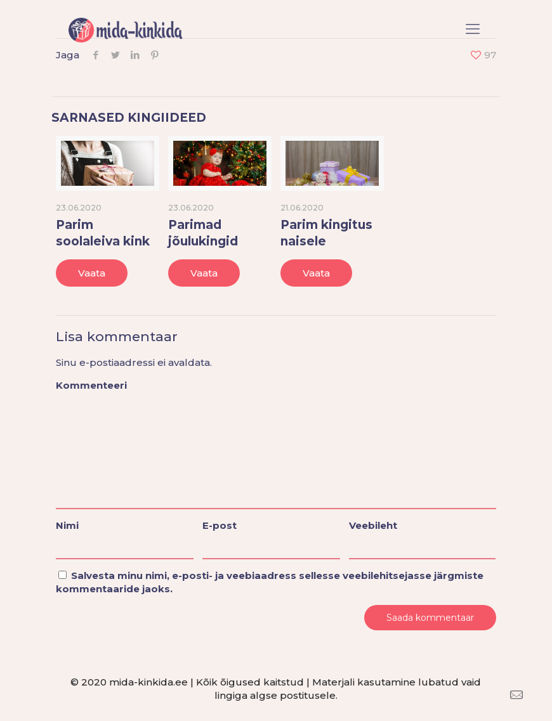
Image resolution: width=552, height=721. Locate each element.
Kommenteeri (91, 385)
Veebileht (373, 525)
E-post (219, 525)
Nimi (67, 525)
